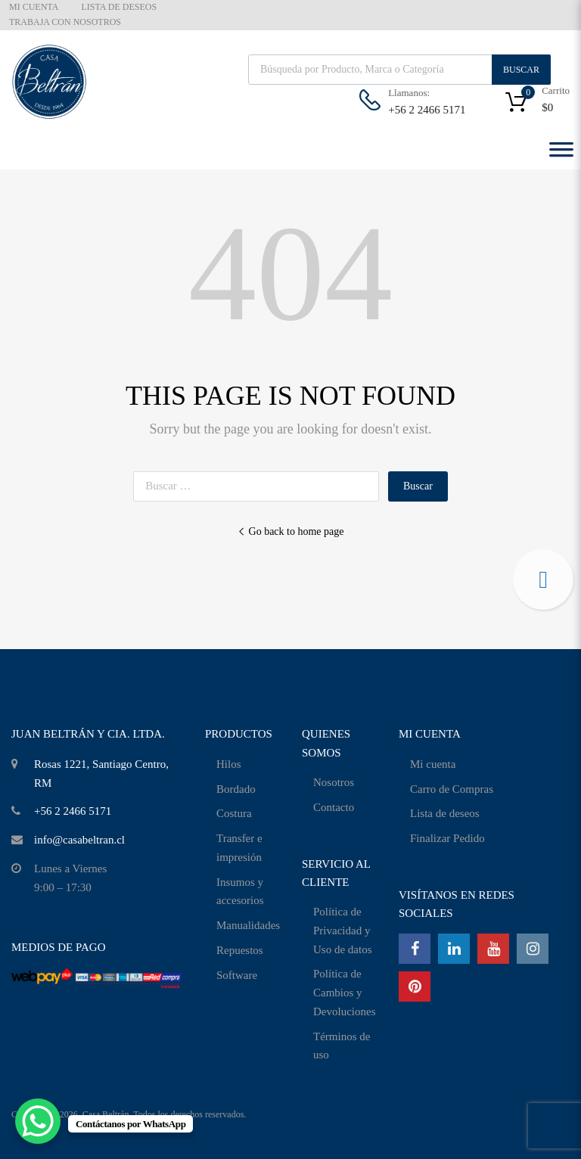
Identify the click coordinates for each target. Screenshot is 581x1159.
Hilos (228, 764)
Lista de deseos (445, 813)
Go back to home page (291, 531)
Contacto (333, 807)
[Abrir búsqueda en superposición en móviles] (399, 69)
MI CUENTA (33, 7)
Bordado (236, 789)
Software (236, 975)
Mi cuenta (432, 764)
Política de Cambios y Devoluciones (344, 993)
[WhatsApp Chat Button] (38, 1121)
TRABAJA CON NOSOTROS (65, 22)
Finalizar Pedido (447, 838)
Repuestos (239, 950)
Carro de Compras (451, 789)
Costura (234, 813)
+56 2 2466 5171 (425, 110)
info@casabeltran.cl (79, 840)
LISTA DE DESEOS (119, 7)
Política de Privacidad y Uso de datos (342, 930)
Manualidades (248, 925)
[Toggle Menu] (561, 154)
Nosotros (333, 782)
